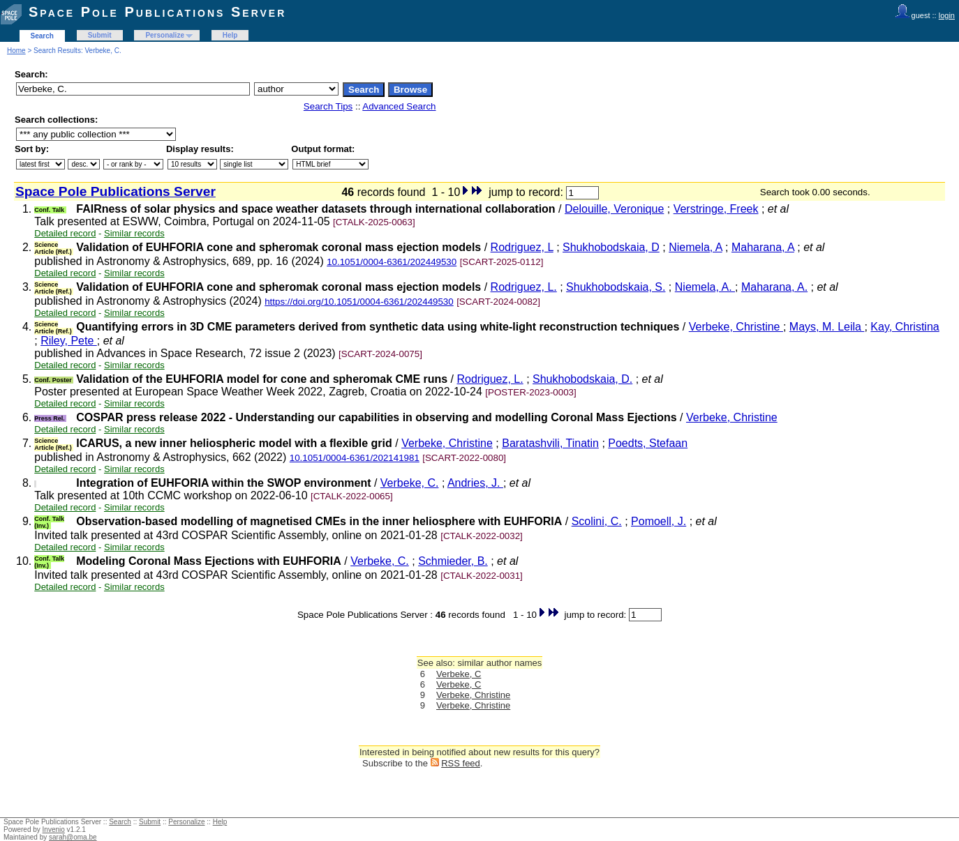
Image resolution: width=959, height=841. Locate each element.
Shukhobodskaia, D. (582, 379)
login (947, 15)
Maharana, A (762, 247)
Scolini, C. (597, 521)
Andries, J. (475, 483)
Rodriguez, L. (524, 287)
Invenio (54, 829)
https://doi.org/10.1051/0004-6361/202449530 (359, 301)
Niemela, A (695, 247)
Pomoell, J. (658, 521)
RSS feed (460, 763)
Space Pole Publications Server (157, 12)
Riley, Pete (68, 341)
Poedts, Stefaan (647, 443)
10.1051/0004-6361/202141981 (354, 458)
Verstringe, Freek (716, 209)
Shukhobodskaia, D (611, 247)
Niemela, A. (705, 287)
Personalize (164, 35)
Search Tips (328, 106)
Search (42, 36)
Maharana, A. (774, 287)
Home (16, 50)
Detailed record (65, 233)
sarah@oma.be (73, 837)
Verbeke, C (458, 674)
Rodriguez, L (522, 247)
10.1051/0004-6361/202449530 (391, 262)
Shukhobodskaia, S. (615, 287)
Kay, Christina (904, 327)
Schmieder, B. (453, 561)
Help (230, 35)
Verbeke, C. (409, 483)
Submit (100, 35)
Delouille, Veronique (614, 209)
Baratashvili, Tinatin (550, 443)
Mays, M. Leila (827, 327)
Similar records (134, 233)
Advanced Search (399, 106)
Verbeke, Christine (736, 327)
